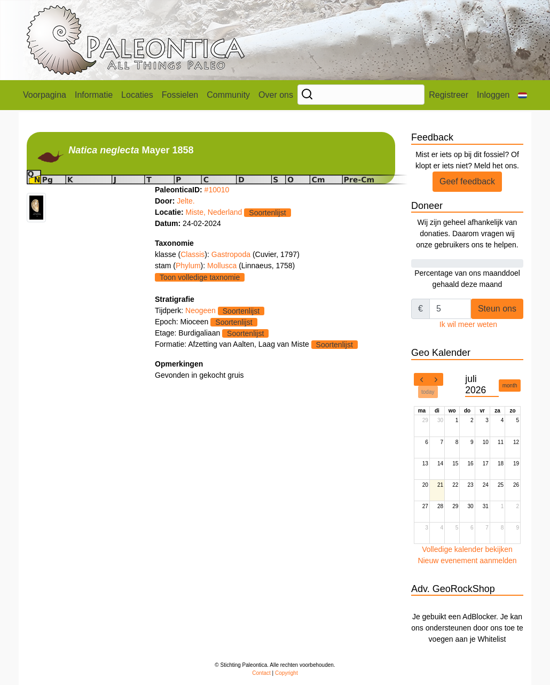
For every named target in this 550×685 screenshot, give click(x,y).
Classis (192, 254)
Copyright (286, 673)
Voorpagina (44, 94)
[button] (522, 95)
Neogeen (200, 310)
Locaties (137, 94)
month (509, 385)
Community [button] (228, 94)
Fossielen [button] (180, 94)
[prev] (421, 379)
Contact (261, 673)
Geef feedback (467, 181)
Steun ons (497, 308)
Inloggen (493, 94)
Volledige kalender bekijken (467, 549)
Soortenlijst (267, 212)
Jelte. (185, 201)
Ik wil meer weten (468, 324)
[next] (435, 379)
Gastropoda (232, 254)
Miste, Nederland (214, 212)
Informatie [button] (94, 94)
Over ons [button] (275, 94)
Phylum (188, 265)
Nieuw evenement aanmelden (467, 560)
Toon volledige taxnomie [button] (200, 277)
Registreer (448, 94)
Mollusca (223, 265)
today (427, 392)
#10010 (217, 189)
